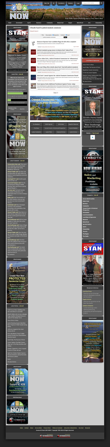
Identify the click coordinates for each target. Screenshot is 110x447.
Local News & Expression (89, 217)
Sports (84, 226)
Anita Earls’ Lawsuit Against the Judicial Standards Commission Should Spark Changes (57, 76)
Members (70, 3)
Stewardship (98, 23)
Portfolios (36, 128)
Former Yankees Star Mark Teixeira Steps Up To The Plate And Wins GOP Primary (17, 344)
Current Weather (73, 128)
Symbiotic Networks (88, 306)
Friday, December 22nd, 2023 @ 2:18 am (48, 72)
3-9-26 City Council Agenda (90, 72)
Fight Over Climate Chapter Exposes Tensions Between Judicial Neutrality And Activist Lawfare (17, 354)
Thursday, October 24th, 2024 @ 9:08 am (48, 46)
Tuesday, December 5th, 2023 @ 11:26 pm (48, 80)
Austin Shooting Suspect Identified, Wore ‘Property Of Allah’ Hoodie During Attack (17, 324)
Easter (9, 359)
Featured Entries (61, 132)
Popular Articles (87, 299)
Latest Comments (36, 132)
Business (38, 23)
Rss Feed (81, 428)
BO (53, 3)
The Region (86, 234)
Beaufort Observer (73, 124)
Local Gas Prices (87, 291)
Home (9, 23)
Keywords (87, 428)
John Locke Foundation (75, 80)
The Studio (85, 236)
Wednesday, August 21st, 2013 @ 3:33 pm (48, 89)
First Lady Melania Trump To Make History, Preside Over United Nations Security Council (17, 335)
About (31, 428)
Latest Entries (73, 132)
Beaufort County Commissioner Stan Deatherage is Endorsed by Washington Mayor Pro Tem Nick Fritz (92, 77)
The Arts (85, 231)
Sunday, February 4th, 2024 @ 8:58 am (47, 55)
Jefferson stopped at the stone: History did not (16, 330)
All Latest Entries (12, 362)
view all (21, 74)
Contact (27, 428)
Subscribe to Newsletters (70, 428)
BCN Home (61, 124)
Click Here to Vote (12, 108)
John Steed (77, 46)
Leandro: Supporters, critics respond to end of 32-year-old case (17, 349)
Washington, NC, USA (92, 140)
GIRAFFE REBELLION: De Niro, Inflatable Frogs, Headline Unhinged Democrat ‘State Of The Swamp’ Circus (17, 316)
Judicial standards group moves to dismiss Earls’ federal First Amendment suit (55, 51)
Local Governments (88, 215)
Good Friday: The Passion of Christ (16, 340)
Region (70, 23)
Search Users (34, 31)
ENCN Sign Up (48, 124)
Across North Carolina (88, 199)
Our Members (36, 124)
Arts (89, 23)
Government (19, 23)
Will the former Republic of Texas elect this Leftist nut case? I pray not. (17, 221)
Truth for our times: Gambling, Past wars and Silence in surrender (16, 310)
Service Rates (38, 428)
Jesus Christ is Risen (13, 320)
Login (78, 3)
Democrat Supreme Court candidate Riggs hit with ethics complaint (56, 42)
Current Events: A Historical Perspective (55, 128)
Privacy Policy (47, 428)
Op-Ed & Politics (87, 224)
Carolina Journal (76, 55)
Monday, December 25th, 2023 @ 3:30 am (48, 63)
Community (50, 23)
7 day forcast (95, 133)
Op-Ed (29, 23)
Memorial (85, 219)
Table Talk (46, 3)
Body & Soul (60, 23)
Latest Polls (49, 132)
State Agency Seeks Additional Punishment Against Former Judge (56, 84)
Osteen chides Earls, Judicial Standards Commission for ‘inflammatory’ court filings (57, 59)
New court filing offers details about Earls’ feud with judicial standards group (57, 68)
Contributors (61, 3)
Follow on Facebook (57, 428)
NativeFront (80, 23)
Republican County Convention (90, 70)
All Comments (11, 254)
